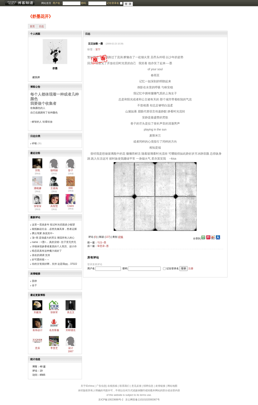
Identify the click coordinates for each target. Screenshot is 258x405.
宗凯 (37, 170)
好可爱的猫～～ (40, 259)
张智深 (37, 206)
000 (70, 188)
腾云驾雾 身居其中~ (43, 233)
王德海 (54, 188)
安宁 (97, 49)
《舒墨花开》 (40, 16)
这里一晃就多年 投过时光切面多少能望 (53, 224)
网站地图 (172, 385)
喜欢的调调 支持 (41, 255)
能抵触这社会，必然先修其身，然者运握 (54, 229)
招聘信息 (148, 385)
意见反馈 (136, 385)
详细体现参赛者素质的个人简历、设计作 (54, 246)
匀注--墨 (101, 242)
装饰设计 (38, 330)
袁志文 (70, 312)
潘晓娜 (37, 188)
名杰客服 (54, 330)
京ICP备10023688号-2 (110, 399)
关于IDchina (87, 385)
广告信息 (101, 385)
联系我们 (124, 385)
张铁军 (54, 312)
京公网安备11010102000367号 (142, 399)
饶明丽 (54, 170)
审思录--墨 (103, 246)
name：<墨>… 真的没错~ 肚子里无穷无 (54, 242)
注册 (190, 268)
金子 (34, 285)
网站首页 (46, 3)
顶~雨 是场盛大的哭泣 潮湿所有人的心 (53, 237)
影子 (70, 170)
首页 (32, 26)
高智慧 (54, 206)
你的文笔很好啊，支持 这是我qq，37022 (54, 263)
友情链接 (160, 385)
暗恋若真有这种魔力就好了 (47, 250)
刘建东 (37, 312)
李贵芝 (54, 348)
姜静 (34, 280)
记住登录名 (172, 268)
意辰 (37, 348)
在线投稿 (112, 385)
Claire (70, 205)
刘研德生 (71, 330)
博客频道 (19, 3)
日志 (41, 26)
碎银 (34, 143)
